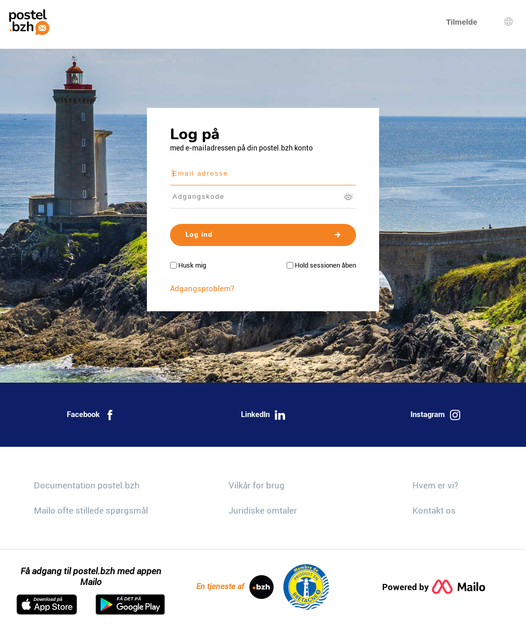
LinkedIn (263, 415)
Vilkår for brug (257, 485)
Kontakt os (434, 510)
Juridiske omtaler (263, 510)
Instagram (435, 415)
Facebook (91, 415)
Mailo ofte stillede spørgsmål (91, 510)
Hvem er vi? (435, 485)
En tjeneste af (235, 587)
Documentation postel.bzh (87, 485)
